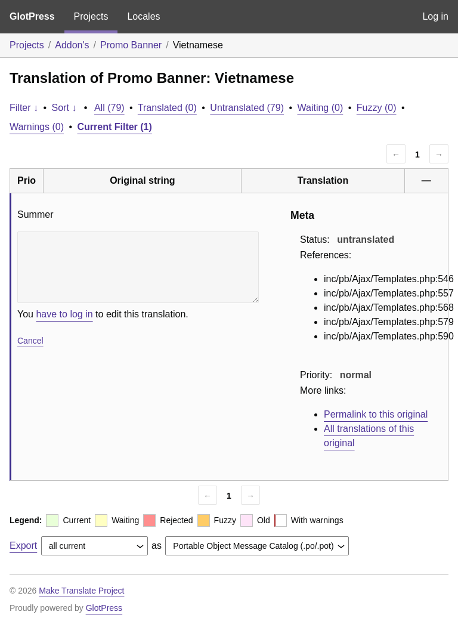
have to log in (64, 314)
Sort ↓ (64, 108)
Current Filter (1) (115, 127)
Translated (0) (167, 108)
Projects (91, 16)
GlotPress (32, 16)
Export (23, 545)
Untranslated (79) (247, 108)
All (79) (109, 108)
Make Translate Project (81, 590)
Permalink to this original (376, 414)
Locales (143, 16)
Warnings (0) (37, 127)
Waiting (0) (321, 108)
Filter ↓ (24, 108)
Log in (435, 16)
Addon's (72, 45)
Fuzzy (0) (377, 108)
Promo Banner (131, 45)
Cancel (30, 340)
